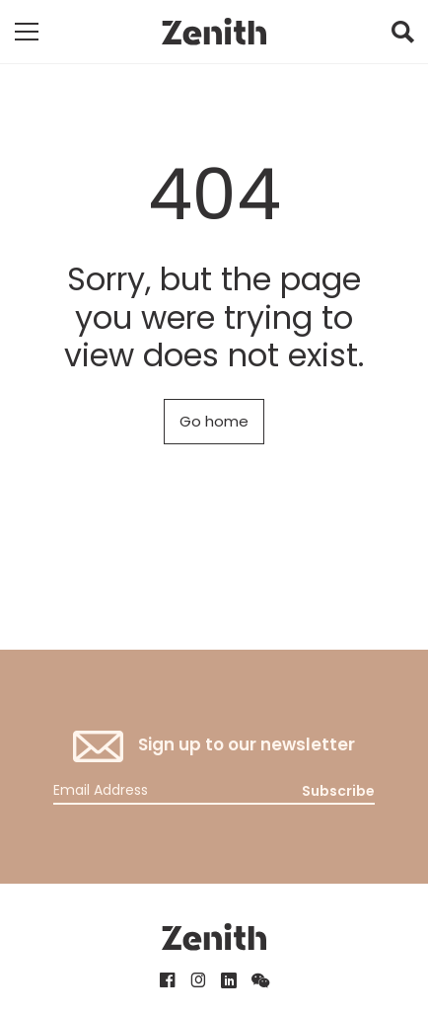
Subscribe (338, 791)
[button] (402, 36)
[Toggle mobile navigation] (26, 31)
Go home (214, 421)
